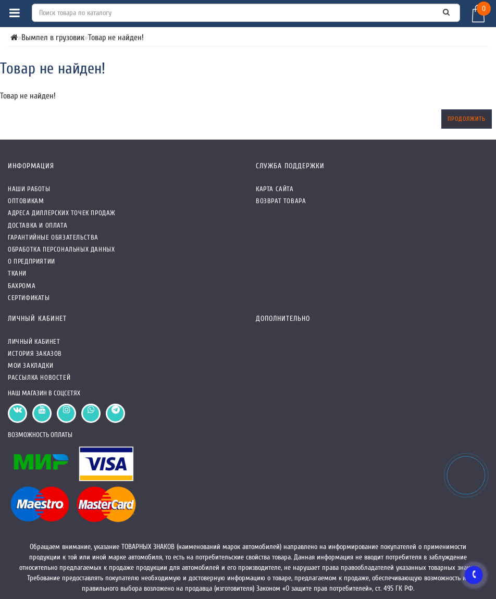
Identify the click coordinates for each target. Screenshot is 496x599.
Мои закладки (30, 365)
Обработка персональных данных (61, 249)
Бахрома (21, 286)
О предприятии (31, 261)
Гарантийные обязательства (53, 237)
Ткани (17, 273)
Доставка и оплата (37, 225)
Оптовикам (26, 201)
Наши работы (29, 189)
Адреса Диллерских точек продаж (62, 213)
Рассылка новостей (39, 377)
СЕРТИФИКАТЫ (29, 298)
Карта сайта (275, 189)
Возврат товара (281, 201)
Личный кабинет (34, 341)
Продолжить (467, 118)
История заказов (35, 353)
